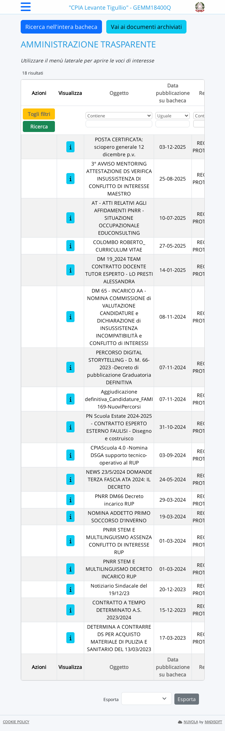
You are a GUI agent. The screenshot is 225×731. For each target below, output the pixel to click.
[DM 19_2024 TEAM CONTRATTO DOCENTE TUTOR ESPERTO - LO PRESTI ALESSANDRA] (70, 269)
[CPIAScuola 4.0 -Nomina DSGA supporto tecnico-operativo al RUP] (70, 455)
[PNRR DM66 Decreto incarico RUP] (70, 499)
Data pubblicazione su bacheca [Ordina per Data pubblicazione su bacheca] (173, 93)
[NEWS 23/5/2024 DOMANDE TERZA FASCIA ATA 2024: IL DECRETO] (70, 479)
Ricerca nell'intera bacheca (61, 27)
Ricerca (39, 126)
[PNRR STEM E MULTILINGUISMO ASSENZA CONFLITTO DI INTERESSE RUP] (70, 540)
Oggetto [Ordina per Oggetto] (118, 93)
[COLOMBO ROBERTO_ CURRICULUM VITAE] (70, 245)
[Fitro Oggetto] (119, 123)
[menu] (146, 698)
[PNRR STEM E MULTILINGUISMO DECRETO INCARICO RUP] (70, 568)
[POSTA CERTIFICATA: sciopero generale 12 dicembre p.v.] (70, 146)
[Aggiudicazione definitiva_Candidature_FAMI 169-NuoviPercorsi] (70, 399)
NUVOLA (188, 722)
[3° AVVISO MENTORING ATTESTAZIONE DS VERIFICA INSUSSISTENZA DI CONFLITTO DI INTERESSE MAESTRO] (70, 178)
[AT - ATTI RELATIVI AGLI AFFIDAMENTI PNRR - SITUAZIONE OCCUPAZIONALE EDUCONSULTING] (70, 217)
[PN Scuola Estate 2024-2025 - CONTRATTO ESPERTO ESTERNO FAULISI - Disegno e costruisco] (70, 426)
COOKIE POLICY (16, 722)
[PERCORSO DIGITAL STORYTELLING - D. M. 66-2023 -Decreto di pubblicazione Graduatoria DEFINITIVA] (70, 367)
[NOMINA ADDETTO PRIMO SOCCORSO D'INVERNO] (70, 516)
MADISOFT (213, 722)
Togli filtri (39, 114)
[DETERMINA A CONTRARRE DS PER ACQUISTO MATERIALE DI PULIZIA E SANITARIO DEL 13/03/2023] (70, 637)
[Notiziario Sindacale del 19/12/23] (70, 589)
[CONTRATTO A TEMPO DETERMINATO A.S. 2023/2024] (70, 609)
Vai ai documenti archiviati (146, 27)
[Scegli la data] (172, 123)
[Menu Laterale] (26, 9)
